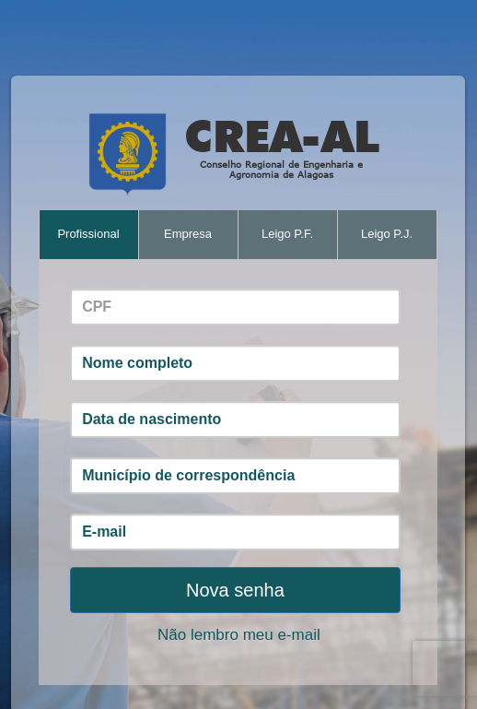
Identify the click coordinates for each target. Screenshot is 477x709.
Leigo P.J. (387, 234)
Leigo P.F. (287, 234)
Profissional (88, 234)
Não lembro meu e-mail (238, 635)
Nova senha (235, 590)
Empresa (188, 234)
